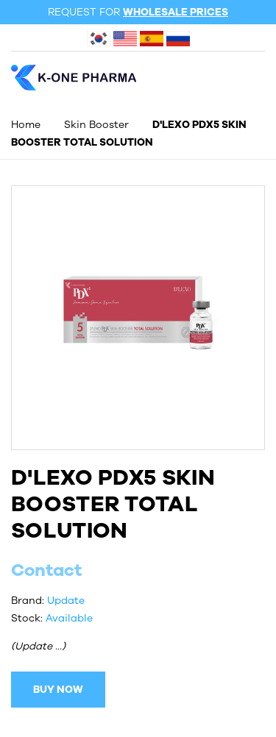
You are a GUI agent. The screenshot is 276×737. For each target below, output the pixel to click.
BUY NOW (58, 690)
